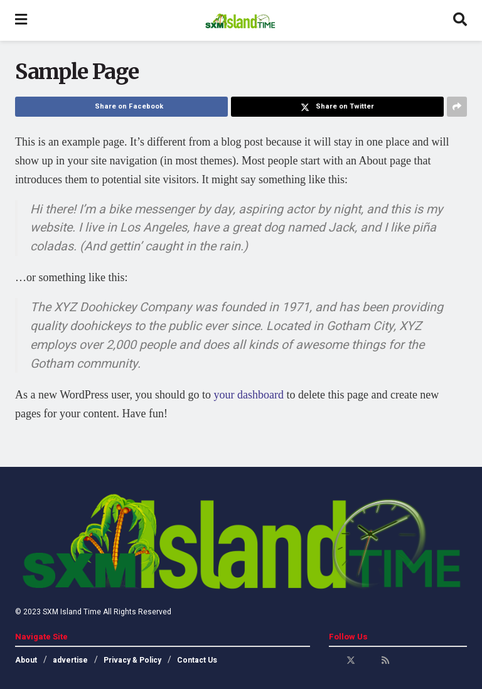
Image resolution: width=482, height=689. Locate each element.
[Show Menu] (21, 20)
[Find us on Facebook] (333, 660)
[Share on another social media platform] (457, 107)
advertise (70, 660)
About (26, 660)
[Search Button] (460, 20)
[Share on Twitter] (337, 107)
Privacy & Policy (132, 660)
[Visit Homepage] (240, 20)
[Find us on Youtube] (368, 660)
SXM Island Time (72, 611)
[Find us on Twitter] (350, 660)
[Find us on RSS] (385, 660)
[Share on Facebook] (121, 107)
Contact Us (197, 660)
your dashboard (248, 394)
